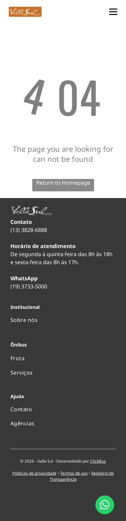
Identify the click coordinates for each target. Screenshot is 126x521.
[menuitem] (63, 320)
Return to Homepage (63, 182)
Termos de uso (74, 473)
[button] (113, 12)
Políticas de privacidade (34, 473)
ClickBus (98, 461)
